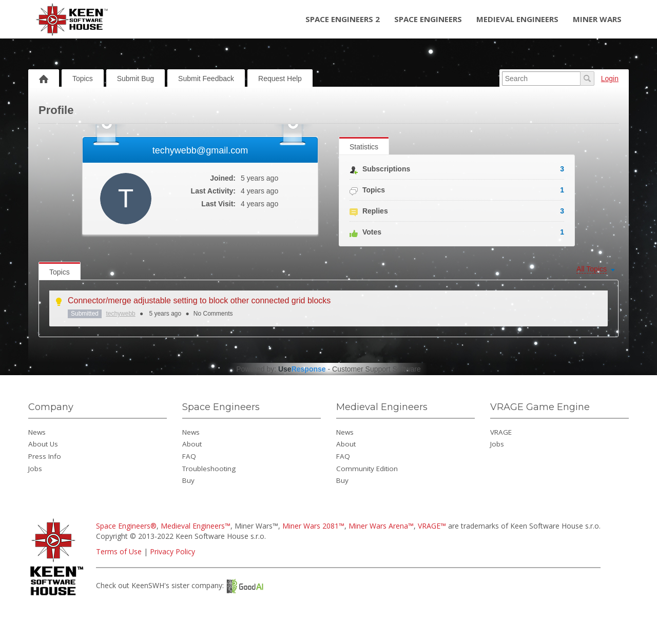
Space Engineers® (126, 526)
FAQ (189, 456)
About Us (43, 444)
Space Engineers (428, 19)
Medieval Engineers (517, 19)
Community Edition (367, 468)
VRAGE (501, 432)
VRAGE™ (432, 526)
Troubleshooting (209, 468)
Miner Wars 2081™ (313, 526)
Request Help (280, 78)
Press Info (44, 456)
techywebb (120, 313)
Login (610, 78)
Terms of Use (119, 551)
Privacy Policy (172, 551)
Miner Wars (597, 19)
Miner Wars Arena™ (381, 526)
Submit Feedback (206, 78)
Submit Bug (135, 78)
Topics (82, 78)
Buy (188, 480)
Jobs (35, 468)
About (192, 444)
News (37, 432)
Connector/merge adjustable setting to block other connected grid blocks (199, 300)
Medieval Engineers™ (195, 526)
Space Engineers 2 (342, 19)
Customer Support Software (376, 369)
